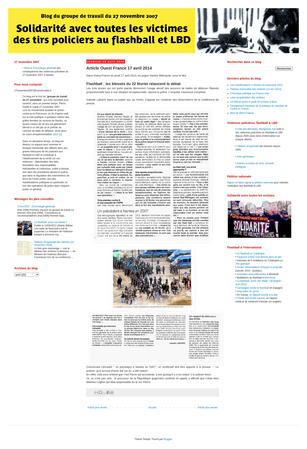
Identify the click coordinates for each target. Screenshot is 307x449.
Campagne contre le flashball (253, 287)
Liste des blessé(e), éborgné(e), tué (256, 129)
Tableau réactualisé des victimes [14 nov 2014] (255, 89)
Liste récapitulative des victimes (247, 97)
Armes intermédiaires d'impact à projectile (259, 267)
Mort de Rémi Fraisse (242, 113)
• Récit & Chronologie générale (39, 68)
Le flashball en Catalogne (251, 253)
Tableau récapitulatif (248, 146)
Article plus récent (97, 407)
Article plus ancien (208, 407)
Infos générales (245, 156)
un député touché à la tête (263, 294)
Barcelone (269, 277)
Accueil (152, 407)
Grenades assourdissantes (251, 274)
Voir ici (57, 134)
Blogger (168, 439)
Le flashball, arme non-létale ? (50, 222)
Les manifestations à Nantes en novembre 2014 (256, 85)
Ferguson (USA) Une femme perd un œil (259, 257)
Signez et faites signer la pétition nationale (250, 182)
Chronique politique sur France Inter (249, 93)
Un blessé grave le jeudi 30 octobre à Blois (253, 101)
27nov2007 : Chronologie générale (36, 206)
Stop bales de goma (248, 291)
